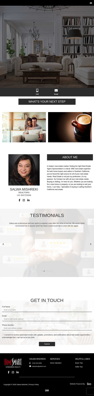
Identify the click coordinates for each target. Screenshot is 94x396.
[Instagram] (24, 200)
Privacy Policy (34, 384)
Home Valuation (55, 363)
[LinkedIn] (28, 200)
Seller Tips (79, 367)
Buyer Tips (79, 363)
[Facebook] (19, 200)
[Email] (56, 92)
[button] (91, 3)
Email (4, 316)
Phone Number (8, 325)
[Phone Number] (37, 92)
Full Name (6, 307)
